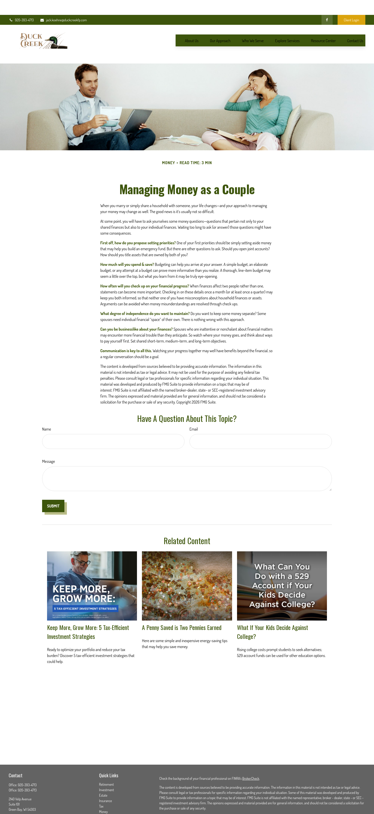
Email (193, 406)
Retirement (106, 762)
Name (46, 406)
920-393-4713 (21, 5)
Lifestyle (104, 795)
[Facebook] (327, 5)
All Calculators (108, 811)
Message (48, 439)
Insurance (105, 778)
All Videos (105, 806)
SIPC (343, 804)
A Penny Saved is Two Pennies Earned (181, 604)
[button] (192, 25)
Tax (101, 784)
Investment (106, 767)
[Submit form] (53, 483)
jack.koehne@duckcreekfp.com (63, 5)
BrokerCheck (250, 756)
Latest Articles (108, 800)
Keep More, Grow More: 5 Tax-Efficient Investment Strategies (88, 609)
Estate (103, 773)
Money (103, 789)
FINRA (334, 804)
